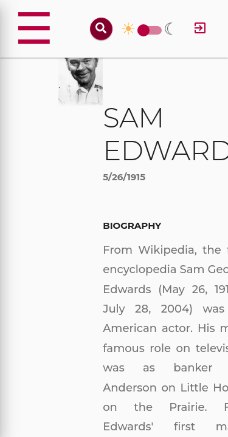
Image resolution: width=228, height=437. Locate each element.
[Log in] (200, 29)
